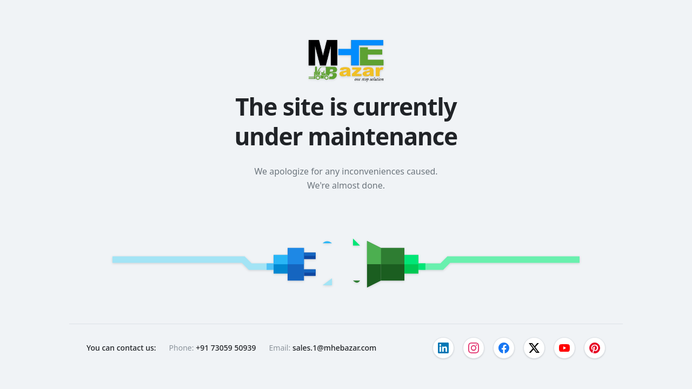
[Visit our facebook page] (504, 348)
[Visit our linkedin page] (443, 348)
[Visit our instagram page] (473, 348)
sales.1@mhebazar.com (334, 348)
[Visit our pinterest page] (595, 348)
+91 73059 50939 (226, 348)
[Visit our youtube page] (564, 348)
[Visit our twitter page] (534, 348)
